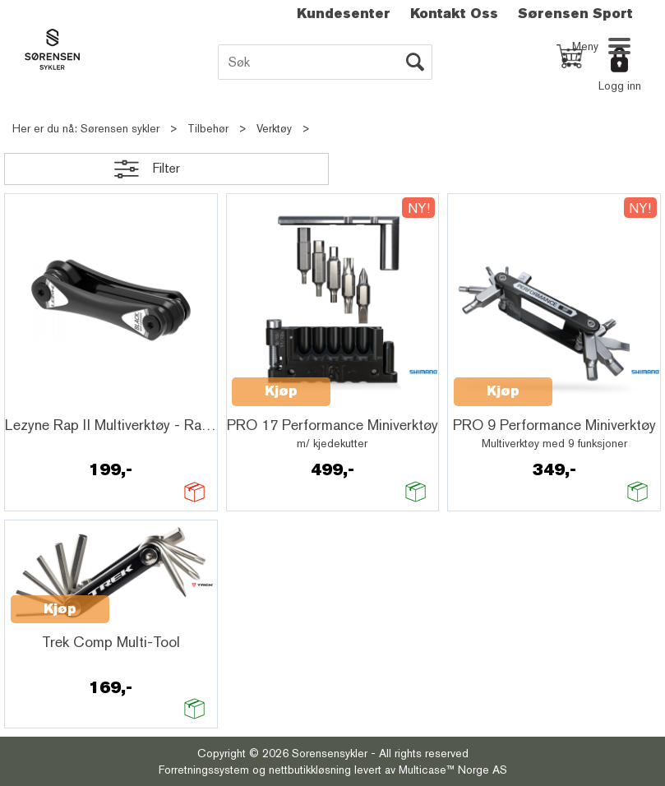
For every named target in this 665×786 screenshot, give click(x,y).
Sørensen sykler (120, 128)
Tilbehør (208, 128)
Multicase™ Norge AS (453, 769)
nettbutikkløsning (310, 769)
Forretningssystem (204, 769)
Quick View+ (53, 401)
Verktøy (274, 128)
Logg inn (619, 85)
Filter (166, 168)
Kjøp (281, 391)
